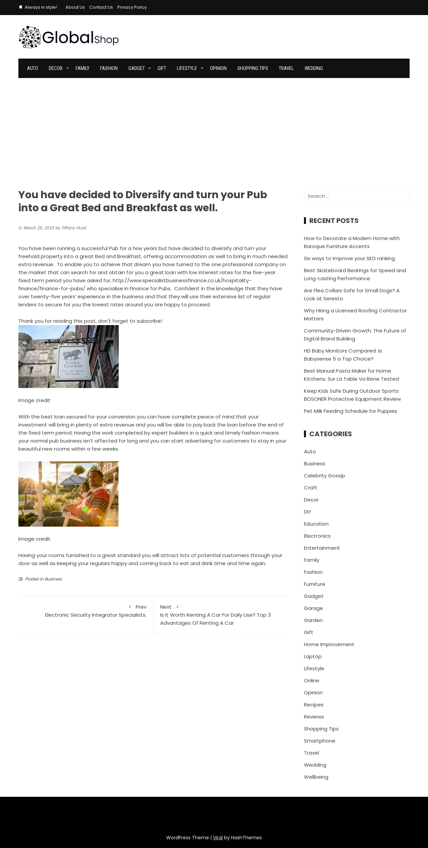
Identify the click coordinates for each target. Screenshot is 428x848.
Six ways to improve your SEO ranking (349, 258)
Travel (286, 68)
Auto (32, 68)
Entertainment (322, 547)
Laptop (313, 656)
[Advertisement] (214, 128)
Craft (310, 487)
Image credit (34, 400)
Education (316, 523)
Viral (218, 837)
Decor (56, 68)
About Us (75, 7)
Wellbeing (316, 776)
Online (311, 680)
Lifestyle (187, 68)
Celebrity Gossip (324, 475)
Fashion (109, 68)
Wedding (314, 68)
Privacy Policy (132, 7)
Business (53, 579)
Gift (161, 68)
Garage (313, 608)
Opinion (218, 68)
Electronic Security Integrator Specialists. (85, 610)
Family (82, 68)
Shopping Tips (252, 68)
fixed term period (50, 432)
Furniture (314, 584)
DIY (307, 511)
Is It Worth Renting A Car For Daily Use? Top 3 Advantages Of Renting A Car (221, 614)
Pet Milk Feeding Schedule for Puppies (350, 410)
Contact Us (101, 7)
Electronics (317, 535)
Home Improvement (329, 644)
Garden (313, 620)
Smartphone (319, 740)
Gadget (136, 68)
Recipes (314, 704)
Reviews (314, 716)
